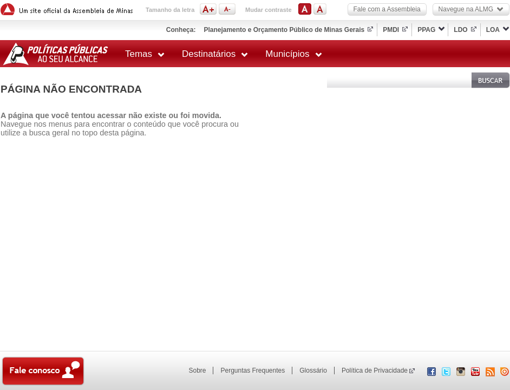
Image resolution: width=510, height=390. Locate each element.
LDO (460, 30)
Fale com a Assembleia (387, 9)
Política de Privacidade (375, 370)
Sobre (197, 370)
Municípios (293, 54)
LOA (493, 30)
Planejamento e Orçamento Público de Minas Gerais (284, 30)
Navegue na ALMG (471, 9)
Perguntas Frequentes (252, 370)
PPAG (426, 30)
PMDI (391, 30)
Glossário (313, 370)
